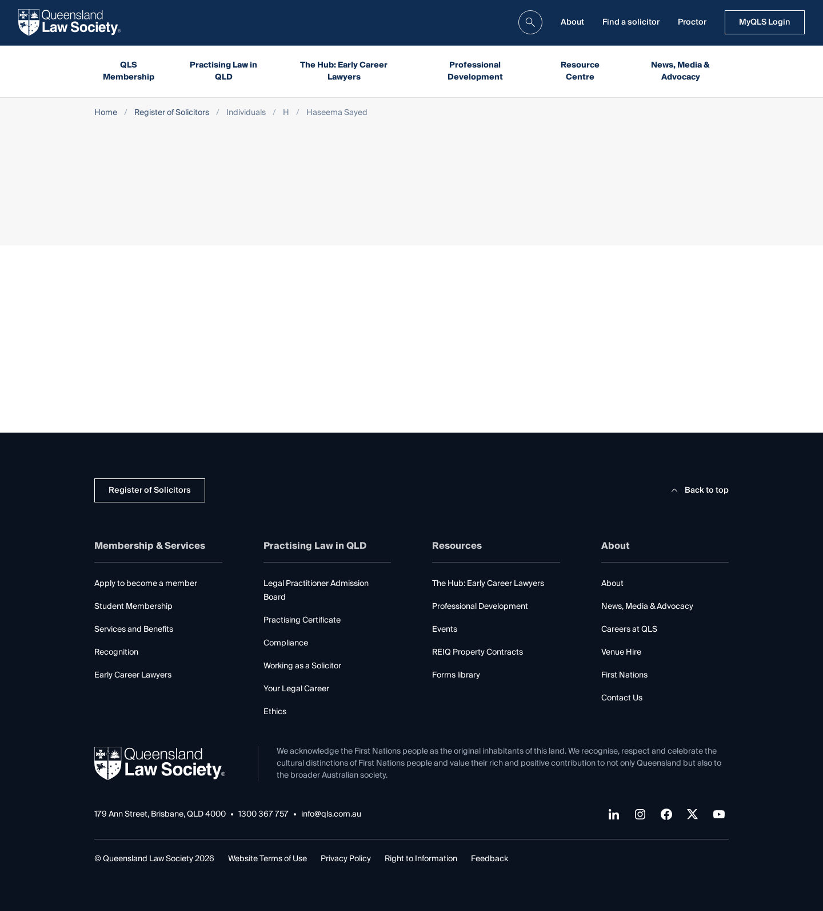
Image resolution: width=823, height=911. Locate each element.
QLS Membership (128, 71)
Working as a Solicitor (302, 666)
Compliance (285, 643)
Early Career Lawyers (132, 675)
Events (444, 629)
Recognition (116, 652)
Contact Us (621, 698)
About (572, 22)
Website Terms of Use (267, 859)
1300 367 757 (263, 815)
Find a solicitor (631, 22)
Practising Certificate (302, 620)
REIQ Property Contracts (477, 652)
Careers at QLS (629, 629)
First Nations (624, 675)
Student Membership (133, 606)
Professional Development (475, 71)
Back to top (698, 490)
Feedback (489, 859)
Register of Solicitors (171, 113)
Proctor (692, 22)
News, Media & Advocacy (680, 71)
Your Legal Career (296, 689)
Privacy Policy (346, 859)
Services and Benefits (133, 629)
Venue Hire (621, 652)
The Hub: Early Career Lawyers (343, 71)
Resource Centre (580, 71)
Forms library (456, 675)
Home (105, 113)
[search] (530, 22)
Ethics (274, 712)
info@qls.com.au (331, 815)
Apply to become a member (145, 584)
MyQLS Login (764, 22)
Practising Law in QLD (223, 71)
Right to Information (421, 859)
